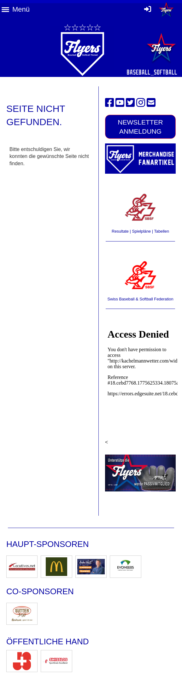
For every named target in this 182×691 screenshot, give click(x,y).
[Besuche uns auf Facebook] (109, 102)
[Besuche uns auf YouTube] (119, 102)
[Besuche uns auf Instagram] (140, 102)
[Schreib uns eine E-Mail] (151, 102)
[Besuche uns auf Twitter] (130, 102)
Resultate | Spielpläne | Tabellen (140, 231)
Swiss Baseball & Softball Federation (140, 299)
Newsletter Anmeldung (140, 127)
